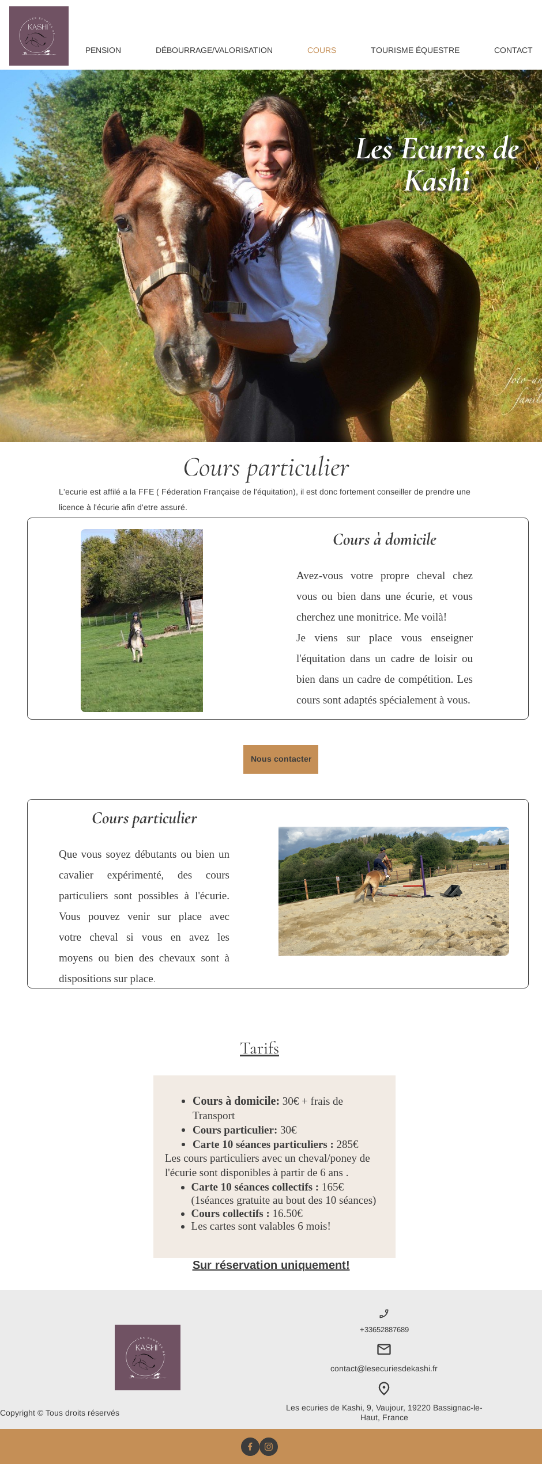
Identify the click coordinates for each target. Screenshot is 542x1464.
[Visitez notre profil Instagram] (268, 1447)
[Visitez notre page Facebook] (250, 1447)
